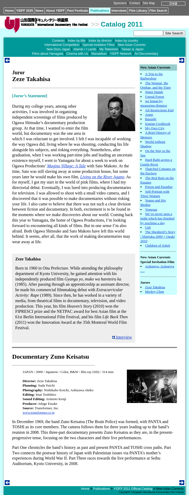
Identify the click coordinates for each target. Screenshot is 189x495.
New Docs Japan (58, 49)
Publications (99, 11)
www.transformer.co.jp (38, 412)
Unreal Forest (154, 97)
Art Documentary (146, 54)
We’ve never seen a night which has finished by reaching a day (157, 218)
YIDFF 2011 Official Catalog (133, 489)
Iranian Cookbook (157, 124)
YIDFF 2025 (24, 11)
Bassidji (150, 119)
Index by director (100, 40)
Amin (149, 115)
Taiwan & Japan (132, 49)
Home (9, 11)
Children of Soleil (157, 245)
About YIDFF (55, 11)
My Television (108, 49)
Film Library (138, 11)
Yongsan (151, 209)
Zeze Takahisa (155, 287)
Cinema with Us (77, 54)
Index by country (126, 40)
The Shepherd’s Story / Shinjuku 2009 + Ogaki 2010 (157, 236)
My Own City (154, 128)
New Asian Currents (131, 45)
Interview (122, 337)
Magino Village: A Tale (66, 166)
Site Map (149, 3)
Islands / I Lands (84, 49)
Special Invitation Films (98, 45)
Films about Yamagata (47, 54)
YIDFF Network (120, 54)
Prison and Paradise (159, 187)
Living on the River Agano (102, 177)
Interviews (119, 11)
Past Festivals (77, 11)
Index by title (76, 40)
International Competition (62, 45)
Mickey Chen (154, 292)
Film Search (158, 11)
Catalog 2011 (122, 24)
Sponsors (120, 3)
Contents (58, 40)
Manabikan (99, 54)
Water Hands (154, 92)
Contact (134, 3)
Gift (148, 227)
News (40, 11)
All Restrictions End (159, 110)
